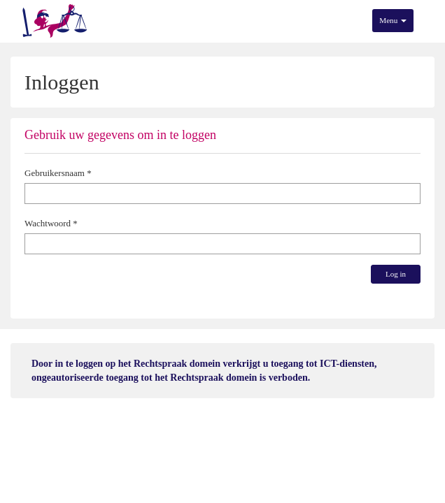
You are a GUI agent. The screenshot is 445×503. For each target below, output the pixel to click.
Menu (393, 20)
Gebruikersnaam (54, 173)
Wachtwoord (47, 223)
